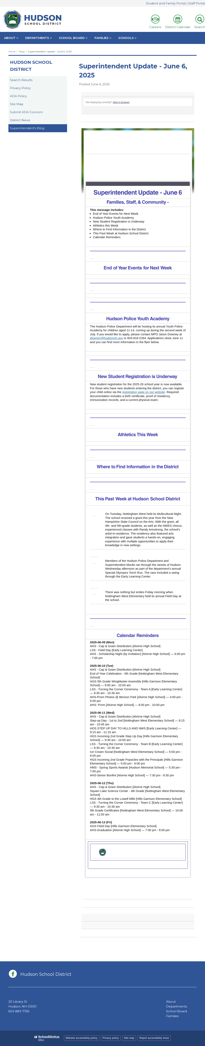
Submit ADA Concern (26, 112)
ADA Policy (18, 96)
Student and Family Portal (166, 3)
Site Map (16, 104)
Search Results (21, 80)
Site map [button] (129, 1038)
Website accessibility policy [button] (81, 1038)
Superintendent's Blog (27, 128)
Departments (176, 1006)
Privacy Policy (20, 88)
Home (11, 51)
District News (20, 120)
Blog (22, 51)
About (171, 1001)
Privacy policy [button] (111, 1038)
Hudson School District (31, 66)
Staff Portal (196, 3)
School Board (176, 1011)
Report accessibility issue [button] (154, 1038)
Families (172, 1016)
